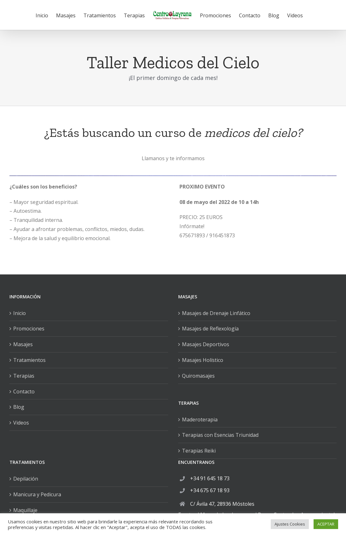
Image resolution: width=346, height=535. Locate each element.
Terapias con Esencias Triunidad (220, 434)
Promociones (28, 328)
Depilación (25, 478)
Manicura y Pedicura (37, 494)
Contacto (24, 391)
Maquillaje (25, 510)
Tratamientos (29, 360)
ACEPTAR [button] (325, 524)
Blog (18, 406)
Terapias (23, 375)
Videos (21, 422)
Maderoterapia (200, 419)
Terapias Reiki (199, 450)
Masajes (23, 344)
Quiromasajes (198, 375)
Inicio (19, 313)
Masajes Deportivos (205, 344)
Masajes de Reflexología (210, 328)
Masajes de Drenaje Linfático (216, 313)
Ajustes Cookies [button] (290, 524)
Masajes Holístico (202, 360)
